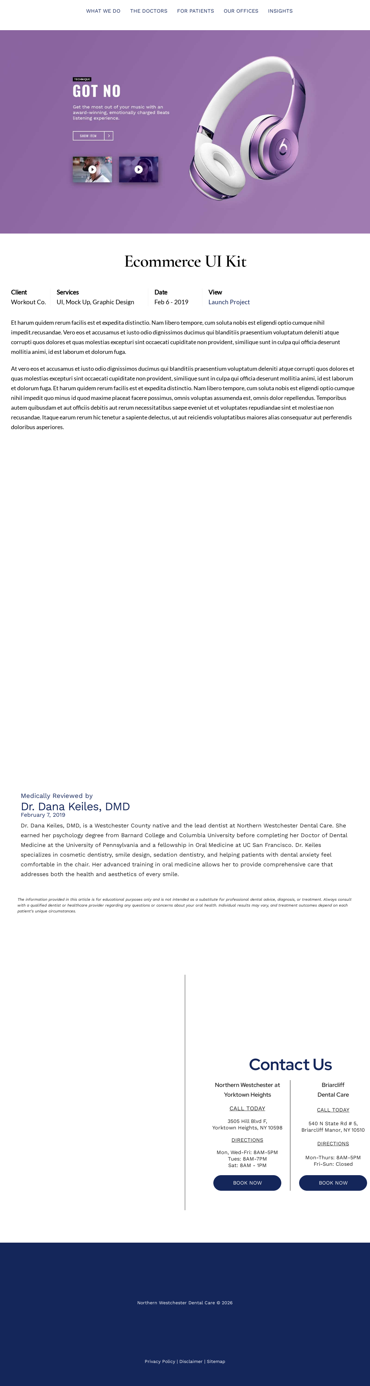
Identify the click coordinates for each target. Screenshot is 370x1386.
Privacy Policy (160, 1361)
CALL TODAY (247, 1108)
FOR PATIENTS (195, 11)
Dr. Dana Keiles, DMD (75, 806)
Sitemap (216, 1361)
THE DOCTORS (148, 11)
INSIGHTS (280, 11)
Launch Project (229, 302)
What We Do (103, 11)
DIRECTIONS (247, 1140)
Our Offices (241, 11)
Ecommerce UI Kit (185, 261)
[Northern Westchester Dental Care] (92, 1092)
